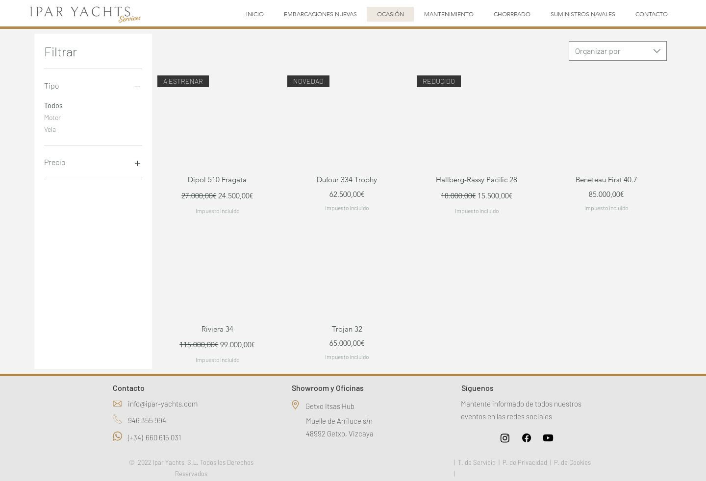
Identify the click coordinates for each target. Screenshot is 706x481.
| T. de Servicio (475, 462)
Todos (53, 105)
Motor (52, 116)
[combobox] (618, 51)
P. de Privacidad (525, 462)
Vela (50, 128)
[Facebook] (526, 438)
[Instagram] (505, 438)
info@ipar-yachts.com (163, 403)
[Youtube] (548, 438)
